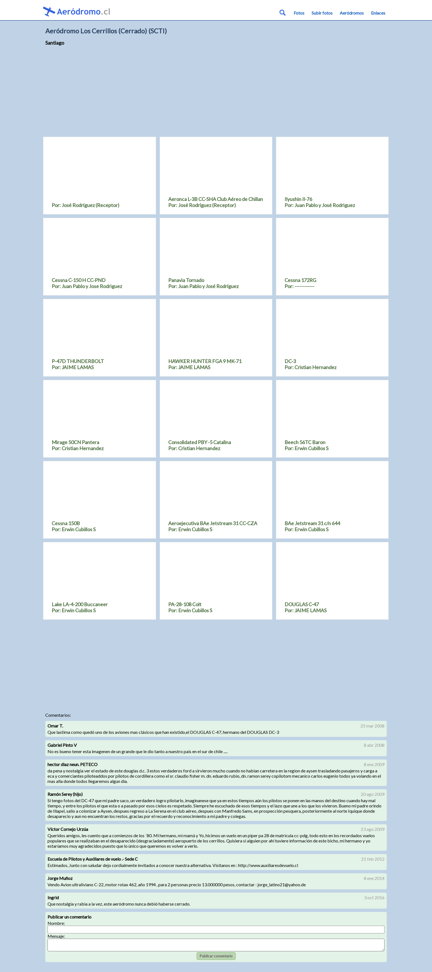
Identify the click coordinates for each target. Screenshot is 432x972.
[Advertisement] (216, 93)
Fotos (299, 12)
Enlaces (378, 12)
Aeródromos (352, 12)
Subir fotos (322, 12)
